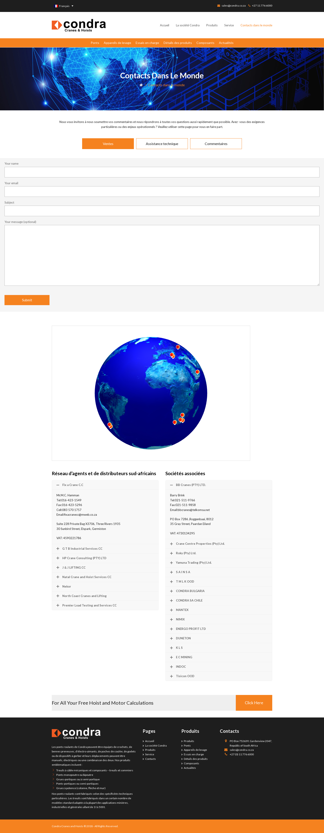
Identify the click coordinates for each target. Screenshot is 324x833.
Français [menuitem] (64, 6)
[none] (64, 6)
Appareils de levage (117, 43)
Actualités (226, 43)
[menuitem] (64, 6)
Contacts (150, 758)
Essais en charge (147, 43)
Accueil (149, 741)
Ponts (95, 43)
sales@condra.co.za (234, 5)
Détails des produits (178, 43)
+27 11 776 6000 (262, 5)
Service (149, 754)
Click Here (254, 702)
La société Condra (156, 745)
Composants (205, 43)
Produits (150, 749)
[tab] (108, 143)
